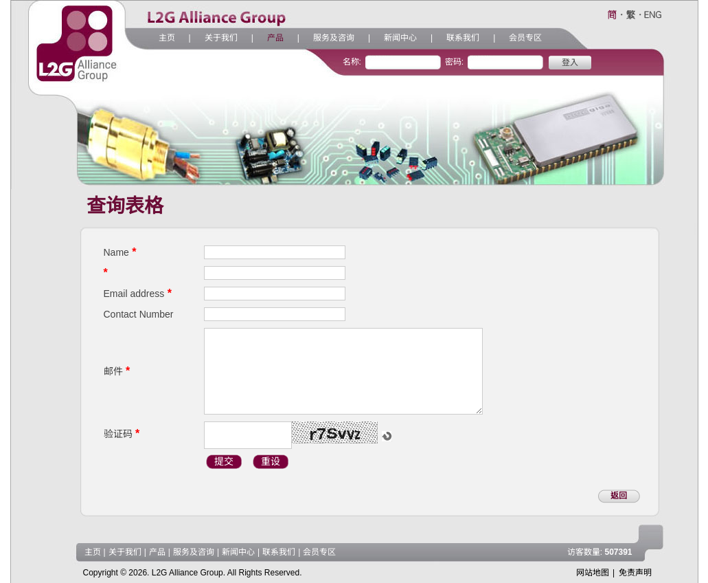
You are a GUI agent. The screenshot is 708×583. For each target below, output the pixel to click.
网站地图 (592, 573)
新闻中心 (400, 38)
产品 (275, 38)
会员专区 (525, 38)
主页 (167, 38)
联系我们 (462, 38)
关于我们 (221, 38)
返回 (618, 495)
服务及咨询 (333, 38)
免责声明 (635, 573)
